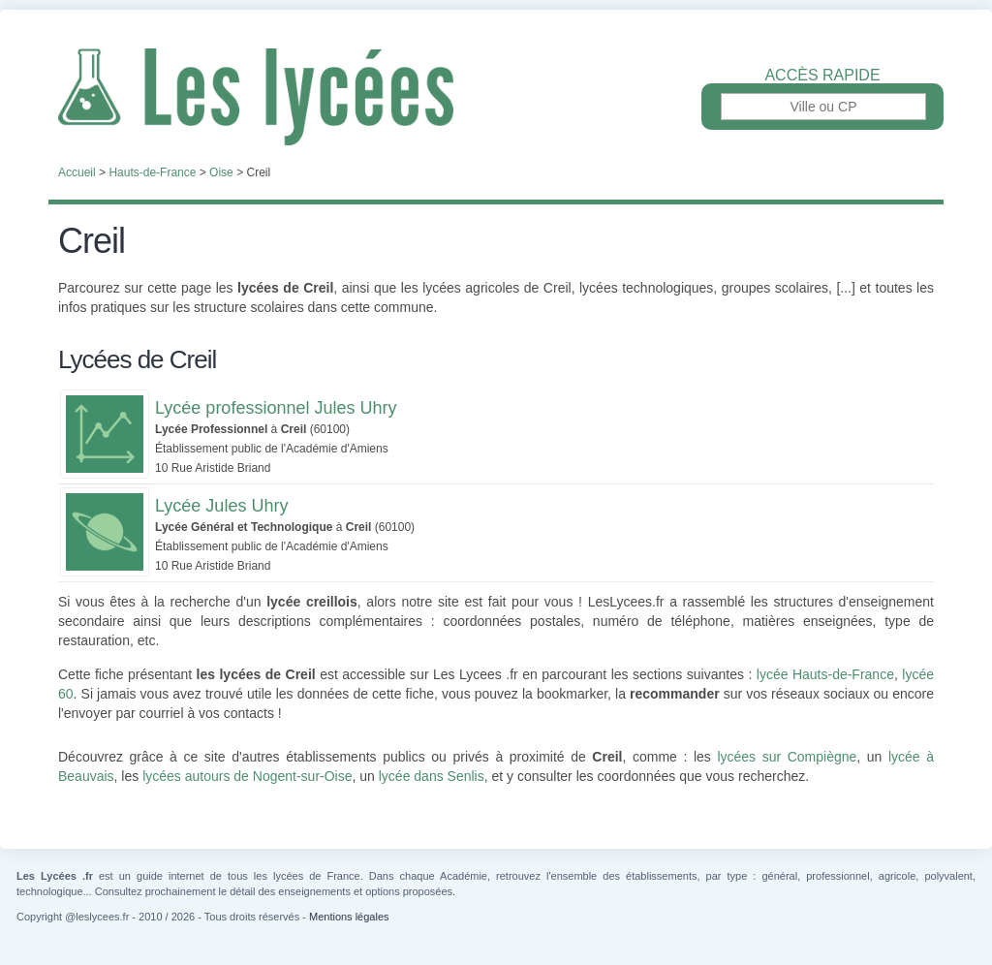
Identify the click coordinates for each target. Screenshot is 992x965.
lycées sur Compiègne (786, 756)
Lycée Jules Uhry (221, 505)
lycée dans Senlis (431, 776)
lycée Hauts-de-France (825, 674)
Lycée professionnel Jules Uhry (275, 408)
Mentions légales (349, 916)
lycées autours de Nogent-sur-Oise (247, 776)
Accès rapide (822, 75)
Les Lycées (496, 96)
